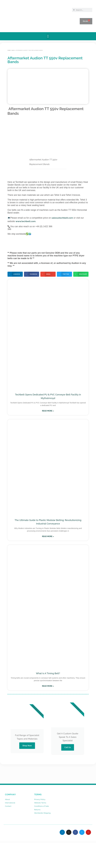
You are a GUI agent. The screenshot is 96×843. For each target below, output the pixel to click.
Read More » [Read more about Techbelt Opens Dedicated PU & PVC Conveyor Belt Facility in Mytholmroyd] (48, 411)
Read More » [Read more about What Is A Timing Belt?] (48, 686)
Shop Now (27, 745)
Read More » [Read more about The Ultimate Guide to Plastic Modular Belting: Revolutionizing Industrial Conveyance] (48, 536)
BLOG (13, 50)
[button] (48, 36)
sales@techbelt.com (62, 217)
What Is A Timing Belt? (48, 673)
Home (9, 50)
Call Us (67, 747)
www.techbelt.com (26, 221)
